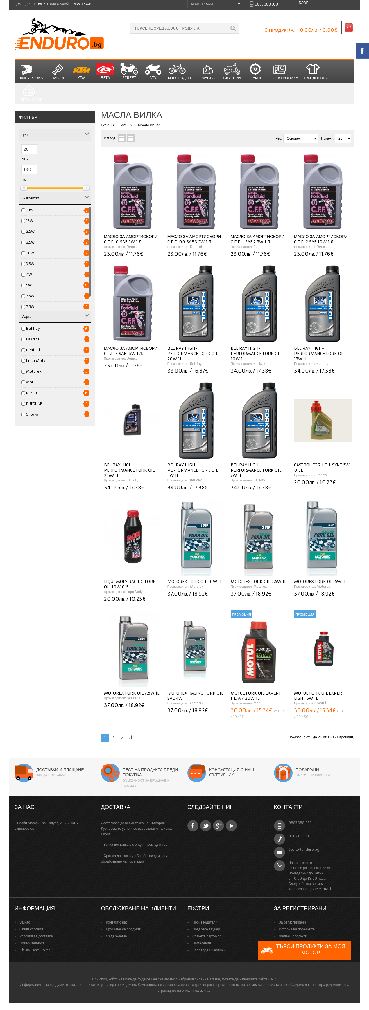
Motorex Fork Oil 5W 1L (320, 581)
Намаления (201, 943)
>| (130, 737)
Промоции (31, 93)
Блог (303, 3)
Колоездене (181, 71)
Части (58, 71)
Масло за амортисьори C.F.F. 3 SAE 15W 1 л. (131, 351)
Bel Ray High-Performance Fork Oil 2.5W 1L (129, 470)
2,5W (30, 231)
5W (29, 285)
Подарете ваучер (206, 929)
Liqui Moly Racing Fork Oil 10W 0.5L (130, 584)
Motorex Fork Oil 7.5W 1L (131, 693)
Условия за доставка (36, 936)
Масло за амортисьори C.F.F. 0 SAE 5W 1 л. (131, 239)
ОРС (272, 979)
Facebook (192, 825)
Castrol (32, 339)
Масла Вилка (149, 125)
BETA (105, 71)
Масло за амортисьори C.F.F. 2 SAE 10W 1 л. (321, 239)
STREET (129, 71)
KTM (82, 71)
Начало (107, 125)
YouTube (231, 825)
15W (29, 221)
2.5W (30, 242)
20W (30, 253)
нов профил (83, 4)
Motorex (34, 371)
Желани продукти (293, 936)
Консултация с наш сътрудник (231, 772)
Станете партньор (206, 936)
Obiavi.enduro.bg (35, 950)
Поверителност (31, 943)
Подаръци (307, 769)
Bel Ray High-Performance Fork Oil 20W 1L (192, 353)
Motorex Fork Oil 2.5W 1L (258, 581)
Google (218, 825)
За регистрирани (292, 922)
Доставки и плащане (60, 769)
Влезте (43, 4)
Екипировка (30, 71)
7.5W (30, 306)
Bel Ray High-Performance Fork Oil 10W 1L (256, 353)
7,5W (30, 296)
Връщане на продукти (123, 929)
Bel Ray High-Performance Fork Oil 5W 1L (192, 470)
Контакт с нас (117, 922)
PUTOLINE (34, 403)
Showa (32, 414)
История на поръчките (297, 929)
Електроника (284, 71)
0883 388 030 (266, 4)
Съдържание (116, 936)
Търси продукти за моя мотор (303, 950)
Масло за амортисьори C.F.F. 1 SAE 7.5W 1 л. (257, 239)
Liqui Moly (35, 360)
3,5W (30, 263)
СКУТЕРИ (232, 71)
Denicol (33, 350)
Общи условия (31, 929)
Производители (204, 922)
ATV (153, 71)
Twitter (205, 825)
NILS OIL (33, 393)
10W (29, 210)
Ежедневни (316, 71)
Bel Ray (33, 328)
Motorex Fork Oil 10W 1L (194, 581)
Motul (31, 382)
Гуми (256, 71)
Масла (208, 71)
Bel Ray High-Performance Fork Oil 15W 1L (319, 353)
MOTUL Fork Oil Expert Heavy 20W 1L (256, 695)
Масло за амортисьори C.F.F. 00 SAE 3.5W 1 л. (194, 239)
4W (29, 274)
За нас (24, 922)
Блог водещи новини (209, 950)
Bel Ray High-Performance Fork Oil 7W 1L (256, 470)
